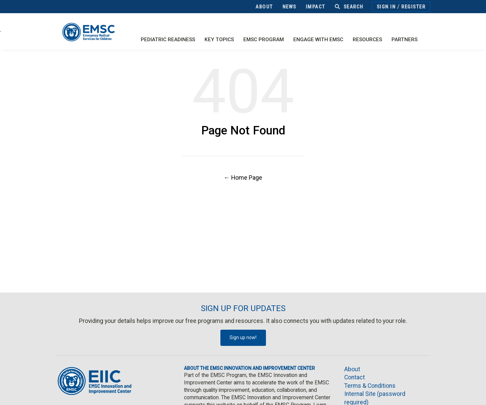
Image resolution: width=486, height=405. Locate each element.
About (264, 7)
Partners (404, 39)
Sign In (386, 7)
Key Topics (219, 39)
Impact (315, 7)
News (289, 7)
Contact (354, 377)
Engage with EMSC (318, 39)
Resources (367, 39)
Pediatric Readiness (168, 39)
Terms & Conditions (370, 385)
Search (349, 7)
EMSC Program (263, 39)
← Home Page (243, 177)
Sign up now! (243, 337)
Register (413, 7)
